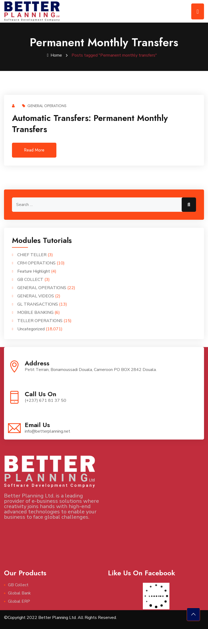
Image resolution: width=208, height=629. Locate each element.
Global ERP (19, 601)
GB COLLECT (30, 279)
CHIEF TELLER (32, 254)
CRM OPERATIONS (36, 263)
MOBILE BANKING (35, 312)
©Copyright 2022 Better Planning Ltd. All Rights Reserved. (60, 617)
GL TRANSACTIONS (37, 304)
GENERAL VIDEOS (35, 296)
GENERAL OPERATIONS (44, 105)
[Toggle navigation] (197, 11)
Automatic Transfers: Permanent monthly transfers (90, 123)
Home (54, 55)
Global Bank (19, 593)
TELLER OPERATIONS (40, 320)
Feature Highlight (33, 271)
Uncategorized (31, 329)
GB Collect (18, 584)
